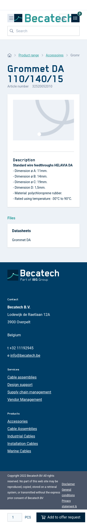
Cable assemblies (22, 377)
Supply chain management (29, 392)
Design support (19, 384)
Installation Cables (22, 443)
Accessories (17, 421)
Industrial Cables (21, 436)
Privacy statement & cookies (69, 506)
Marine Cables (19, 451)
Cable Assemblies (22, 429)
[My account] (63, 18)
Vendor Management (24, 399)
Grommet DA (21, 240)
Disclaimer (68, 484)
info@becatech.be (25, 355)
